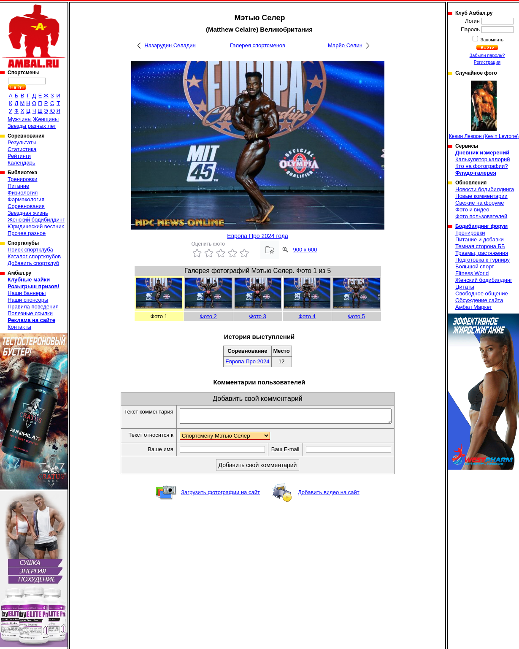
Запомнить (491, 39)
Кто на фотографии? (481, 166)
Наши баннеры (27, 293)
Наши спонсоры (28, 300)
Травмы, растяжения (481, 253)
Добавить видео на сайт (329, 495)
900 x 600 (305, 249)
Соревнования (26, 206)
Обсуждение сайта (479, 300)
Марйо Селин (345, 45)
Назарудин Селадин (169, 45)
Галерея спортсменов (257, 45)
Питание (18, 186)
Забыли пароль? (487, 55)
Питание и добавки (479, 239)
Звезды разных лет (32, 126)
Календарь (21, 163)
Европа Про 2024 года (257, 236)
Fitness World (472, 273)
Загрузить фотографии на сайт (220, 495)
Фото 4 (307, 316)
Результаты (22, 142)
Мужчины (20, 119)
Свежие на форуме (479, 203)
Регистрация (487, 62)
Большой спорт (474, 266)
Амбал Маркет (473, 307)
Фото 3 (257, 316)
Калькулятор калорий (482, 159)
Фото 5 (356, 316)
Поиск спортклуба (30, 249)
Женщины (46, 119)
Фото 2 (208, 316)
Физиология (23, 192)
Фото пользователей (481, 216)
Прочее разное (27, 233)
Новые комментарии (481, 196)
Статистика (22, 149)
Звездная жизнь (28, 213)
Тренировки (22, 179)
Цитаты (464, 287)
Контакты (19, 327)
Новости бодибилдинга (484, 189)
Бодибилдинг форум (481, 226)
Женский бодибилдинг (36, 219)
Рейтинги (19, 156)
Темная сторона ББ (480, 246)
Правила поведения (33, 306)
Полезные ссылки (30, 313)
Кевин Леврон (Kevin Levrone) (484, 110)
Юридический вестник (36, 226)
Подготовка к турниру (482, 260)
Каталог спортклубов (34, 256)
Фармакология (26, 199)
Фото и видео (472, 209)
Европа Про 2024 (247, 361)
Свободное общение (481, 293)
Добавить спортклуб (33, 263)
